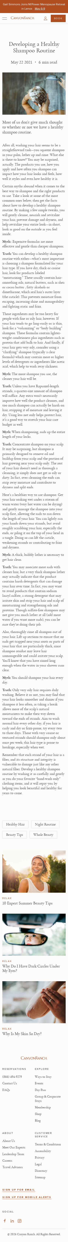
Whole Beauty (43, 835)
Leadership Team (13, 1154)
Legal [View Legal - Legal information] (38, 1164)
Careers (7, 1160)
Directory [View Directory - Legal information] (41, 1170)
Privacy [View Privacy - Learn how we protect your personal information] (39, 1157)
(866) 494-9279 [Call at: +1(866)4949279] (12, 1076)
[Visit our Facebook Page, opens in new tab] (4, 1221)
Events (39, 1083)
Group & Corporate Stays (48, 1098)
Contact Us (9, 1083)
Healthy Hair (15, 824)
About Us (8, 1141)
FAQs (6, 1090)
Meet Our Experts (13, 1147)
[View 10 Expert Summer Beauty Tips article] (34, 871)
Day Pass (40, 1090)
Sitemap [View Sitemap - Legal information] (40, 1177)
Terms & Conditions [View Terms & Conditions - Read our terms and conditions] (48, 1144)
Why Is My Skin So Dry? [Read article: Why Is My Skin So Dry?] (22, 1034)
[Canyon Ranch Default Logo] (22, 18)
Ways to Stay (43, 1076)
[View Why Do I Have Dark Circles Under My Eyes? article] (34, 935)
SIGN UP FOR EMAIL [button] (18, 1189)
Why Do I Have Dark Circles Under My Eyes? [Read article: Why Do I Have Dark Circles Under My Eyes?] (31, 968)
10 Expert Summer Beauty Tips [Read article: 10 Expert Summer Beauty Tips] (27, 903)
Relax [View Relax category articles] (7, 898)
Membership (43, 1107)
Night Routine (45, 824)
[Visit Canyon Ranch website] (34, 1058)
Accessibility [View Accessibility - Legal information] (43, 1151)
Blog (38, 1120)
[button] (45, 18)
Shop (38, 1114)
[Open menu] (5, 18)
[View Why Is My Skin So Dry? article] (34, 1002)
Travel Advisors (12, 1167)
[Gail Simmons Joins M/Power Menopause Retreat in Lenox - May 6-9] (40, 9)
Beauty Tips (14, 835)
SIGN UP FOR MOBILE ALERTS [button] (26, 1197)
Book (58, 18)
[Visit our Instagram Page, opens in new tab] (19, 1221)
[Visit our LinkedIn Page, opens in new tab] (12, 1221)
